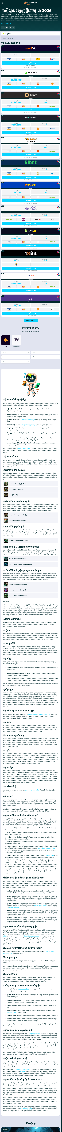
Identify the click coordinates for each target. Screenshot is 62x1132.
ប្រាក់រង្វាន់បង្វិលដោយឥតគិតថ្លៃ (41, 905)
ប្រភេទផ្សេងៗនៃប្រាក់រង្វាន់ (23, 989)
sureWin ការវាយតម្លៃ (30, 65)
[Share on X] (3, 27)
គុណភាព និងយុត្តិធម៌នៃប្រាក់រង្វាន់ (28, 419)
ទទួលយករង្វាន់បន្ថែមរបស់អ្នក (30, 63)
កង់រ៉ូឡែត (5, 936)
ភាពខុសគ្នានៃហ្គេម (39, 893)
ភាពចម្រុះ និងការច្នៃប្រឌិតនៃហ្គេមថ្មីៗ (29, 424)
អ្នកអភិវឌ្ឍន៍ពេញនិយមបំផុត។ (34, 1033)
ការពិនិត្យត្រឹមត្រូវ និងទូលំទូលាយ (25, 448)
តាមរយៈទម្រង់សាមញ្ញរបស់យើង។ (32, 790)
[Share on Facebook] (6, 27)
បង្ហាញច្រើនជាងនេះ (31, 320)
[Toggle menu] (2, 3)
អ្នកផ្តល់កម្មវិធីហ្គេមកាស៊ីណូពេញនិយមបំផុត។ (46, 848)
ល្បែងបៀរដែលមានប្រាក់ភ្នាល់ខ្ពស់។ (31, 936)
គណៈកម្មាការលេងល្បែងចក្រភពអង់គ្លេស (21, 1069)
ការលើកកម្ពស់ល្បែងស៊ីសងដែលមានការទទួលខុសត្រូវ (39, 714)
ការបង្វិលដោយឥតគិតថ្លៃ (12, 1012)
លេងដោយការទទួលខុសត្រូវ (26, 1108)
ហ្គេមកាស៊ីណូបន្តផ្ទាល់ (49, 855)
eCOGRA (22, 1071)
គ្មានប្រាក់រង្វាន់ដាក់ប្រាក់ (14, 907)
